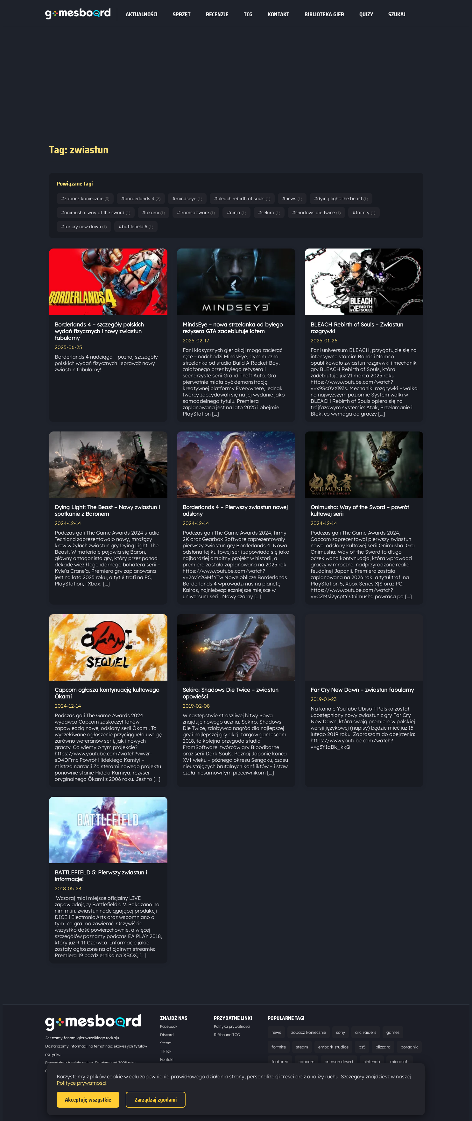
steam (302, 1046)
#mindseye (187, 198)
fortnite (278, 1046)
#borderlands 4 (140, 198)
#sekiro (269, 212)
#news (292, 198)
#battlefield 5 (136, 226)
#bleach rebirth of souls (242, 198)
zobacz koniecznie (308, 1032)
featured (279, 1061)
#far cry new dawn (84, 226)
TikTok (165, 1051)
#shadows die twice (316, 212)
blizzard (383, 1046)
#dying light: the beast (341, 198)
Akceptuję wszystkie (88, 1100)
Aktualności (142, 14)
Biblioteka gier (324, 14)
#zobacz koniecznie (85, 198)
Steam (166, 1042)
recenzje (217, 14)
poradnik (409, 1046)
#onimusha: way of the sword (95, 212)
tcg (248, 14)
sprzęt (182, 14)
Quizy (366, 14)
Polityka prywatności (232, 1026)
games (392, 1032)
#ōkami (153, 212)
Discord (166, 1034)
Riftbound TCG (227, 1034)
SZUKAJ (396, 14)
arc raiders (365, 1032)
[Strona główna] (77, 17)
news (276, 1032)
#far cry (364, 212)
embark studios (333, 1046)
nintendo (371, 1061)
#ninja (236, 212)
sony (340, 1032)
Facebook (168, 1026)
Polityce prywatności (81, 1083)
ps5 (362, 1046)
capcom (306, 1061)
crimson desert (339, 1061)
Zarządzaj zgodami (156, 1100)
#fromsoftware (196, 212)
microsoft (399, 1061)
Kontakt (278, 14)
